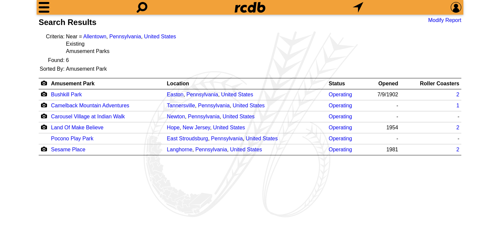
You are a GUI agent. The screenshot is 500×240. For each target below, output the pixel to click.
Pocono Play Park (72, 138)
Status (337, 83)
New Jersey (196, 127)
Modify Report (444, 20)
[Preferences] (456, 7)
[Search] (142, 7)
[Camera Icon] (44, 94)
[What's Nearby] (358, 7)
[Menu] (44, 7)
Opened (388, 83)
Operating (340, 94)
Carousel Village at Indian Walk (88, 116)
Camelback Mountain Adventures (90, 105)
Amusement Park (73, 83)
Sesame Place (68, 149)
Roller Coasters (439, 83)
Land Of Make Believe (77, 127)
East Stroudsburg (187, 138)
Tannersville (181, 105)
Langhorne (180, 149)
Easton (175, 94)
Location (178, 83)
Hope (173, 127)
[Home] (250, 7)
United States (160, 36)
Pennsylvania (125, 36)
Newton (176, 116)
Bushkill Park (66, 94)
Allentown (94, 36)
